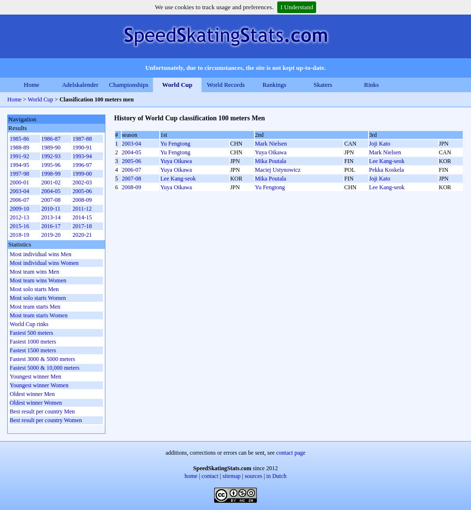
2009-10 (19, 208)
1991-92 (19, 156)
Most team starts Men (35, 306)
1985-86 (19, 138)
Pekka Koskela (386, 169)
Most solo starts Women (38, 298)
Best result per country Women (46, 420)
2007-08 (131, 178)
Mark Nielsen (271, 143)
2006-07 (131, 169)
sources (253, 476)
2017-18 (82, 226)
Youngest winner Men (35, 376)
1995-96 (51, 165)
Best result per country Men (42, 411)
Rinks (371, 84)
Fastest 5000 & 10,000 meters (45, 367)
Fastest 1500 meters (33, 350)
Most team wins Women (38, 280)
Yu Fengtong (175, 143)
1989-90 (51, 147)
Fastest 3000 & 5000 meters (42, 359)
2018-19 (19, 234)
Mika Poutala (270, 161)
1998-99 (51, 173)
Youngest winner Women (39, 385)
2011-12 (82, 208)
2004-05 (131, 152)
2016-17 (51, 226)
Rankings (274, 84)
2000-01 (19, 182)
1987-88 (82, 138)
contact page (290, 452)
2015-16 (19, 226)
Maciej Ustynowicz (278, 169)
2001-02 (51, 182)
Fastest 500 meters (31, 332)
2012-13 (19, 217)
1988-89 (19, 147)
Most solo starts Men (34, 289)
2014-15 (82, 217)
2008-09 (131, 187)
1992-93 (51, 156)
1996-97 (82, 165)
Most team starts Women (38, 315)
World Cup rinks (29, 324)
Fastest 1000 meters (33, 341)
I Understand (296, 7)
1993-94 (82, 156)
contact (210, 476)
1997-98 (19, 173)
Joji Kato (379, 143)
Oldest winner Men (32, 394)
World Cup (177, 84)
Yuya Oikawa (270, 152)
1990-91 (82, 147)
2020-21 (82, 234)
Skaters (323, 84)
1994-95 (19, 165)
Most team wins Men (34, 271)
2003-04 (131, 143)
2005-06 (131, 161)
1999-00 (82, 173)
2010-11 (51, 208)
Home (31, 84)
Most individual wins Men (40, 254)
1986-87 (51, 138)
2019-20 (51, 234)
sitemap (231, 476)
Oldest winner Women (36, 402)
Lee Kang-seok (386, 161)
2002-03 (82, 182)
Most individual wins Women (44, 263)
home (191, 476)
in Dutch (276, 476)
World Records (226, 84)
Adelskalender (80, 84)
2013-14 (51, 217)
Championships (129, 84)
